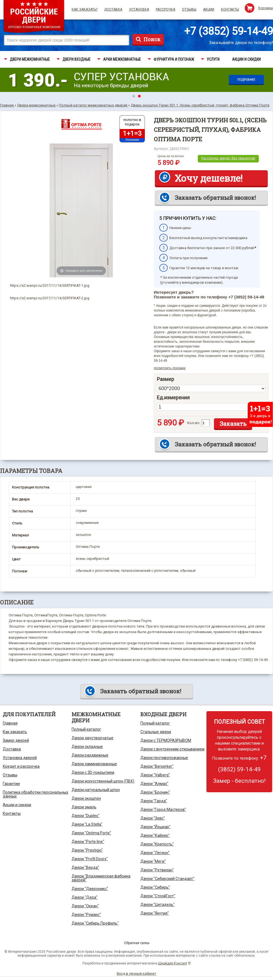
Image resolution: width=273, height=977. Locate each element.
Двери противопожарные (164, 757)
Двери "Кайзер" (155, 835)
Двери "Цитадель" (157, 904)
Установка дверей (20, 757)
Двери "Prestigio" (87, 850)
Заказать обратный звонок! (215, 197)
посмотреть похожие (170, 368)
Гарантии (11, 783)
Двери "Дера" (85, 897)
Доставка (113, 9)
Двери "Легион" (155, 852)
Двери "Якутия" (154, 913)
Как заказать (15, 732)
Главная (10, 723)
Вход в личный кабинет (136, 973)
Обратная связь (136, 943)
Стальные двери (155, 732)
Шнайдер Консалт (172, 963)
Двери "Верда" (85, 867)
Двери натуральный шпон (96, 790)
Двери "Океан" (85, 906)
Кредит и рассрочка (21, 766)
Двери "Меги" (153, 861)
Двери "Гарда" (153, 801)
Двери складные (87, 746)
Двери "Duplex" (85, 815)
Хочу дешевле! (208, 178)
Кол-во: (193, 423)
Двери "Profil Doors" (90, 859)
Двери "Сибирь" (155, 887)
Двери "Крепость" (157, 844)
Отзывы (189, 9)
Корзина (265, 8)
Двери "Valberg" (155, 775)
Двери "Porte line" (88, 841)
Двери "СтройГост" (157, 896)
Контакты (230, 9)
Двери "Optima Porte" (91, 833)
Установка (139, 9)
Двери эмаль (84, 807)
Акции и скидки (17, 805)
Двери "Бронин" (155, 792)
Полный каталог (86, 729)
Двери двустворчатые (92, 738)
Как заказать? (85, 9)
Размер (165, 379)
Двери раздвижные (90, 755)
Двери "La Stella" (87, 824)
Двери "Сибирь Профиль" (95, 923)
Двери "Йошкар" (155, 827)
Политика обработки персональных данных (35, 794)
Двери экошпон (86, 798)
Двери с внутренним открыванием (172, 749)
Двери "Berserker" (157, 766)
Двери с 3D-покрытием (93, 772)
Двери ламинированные (94, 764)
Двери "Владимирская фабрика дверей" (101, 878)
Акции (208, 9)
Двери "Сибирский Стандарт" (167, 878)
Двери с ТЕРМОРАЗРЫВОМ (165, 740)
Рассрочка (165, 9)
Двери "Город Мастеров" (163, 809)
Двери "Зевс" (152, 818)
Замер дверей (16, 740)
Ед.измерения (173, 397)
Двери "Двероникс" (90, 888)
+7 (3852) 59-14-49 (228, 31)
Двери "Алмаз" (154, 783)
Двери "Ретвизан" (157, 870)
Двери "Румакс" (86, 914)
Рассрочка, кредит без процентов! (228, 158)
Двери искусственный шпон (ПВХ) (103, 781)
